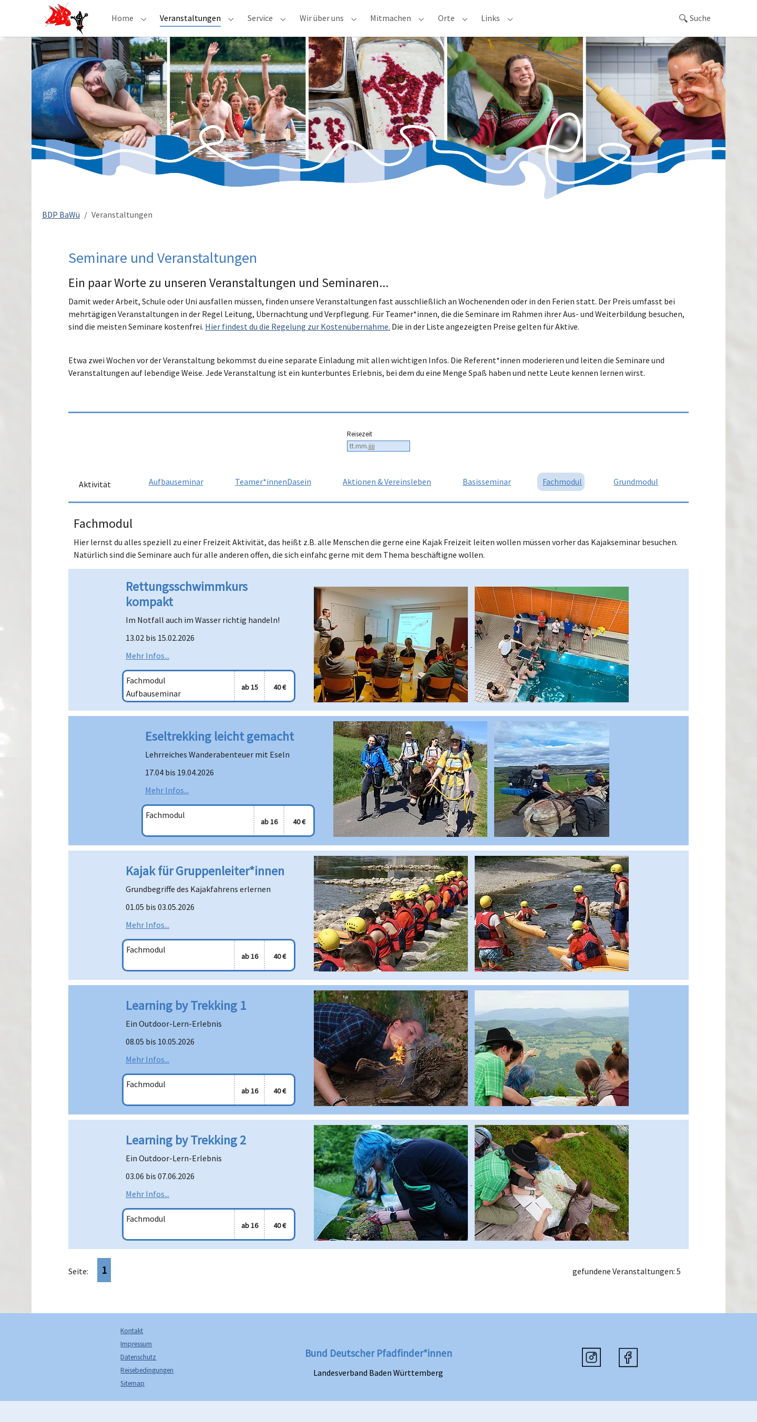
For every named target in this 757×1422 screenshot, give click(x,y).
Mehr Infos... (147, 676)
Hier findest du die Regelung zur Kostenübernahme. (297, 347)
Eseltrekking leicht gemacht (219, 757)
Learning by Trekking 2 (186, 1161)
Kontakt (131, 1351)
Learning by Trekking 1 (186, 1026)
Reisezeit (359, 455)
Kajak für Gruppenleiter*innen (205, 892)
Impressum (136, 1364)
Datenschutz (138, 1378)
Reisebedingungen (146, 1391)
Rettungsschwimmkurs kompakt (187, 615)
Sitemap (132, 1404)
